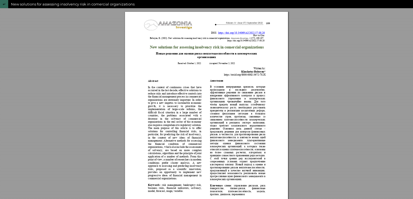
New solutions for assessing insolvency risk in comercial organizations (73, 4)
